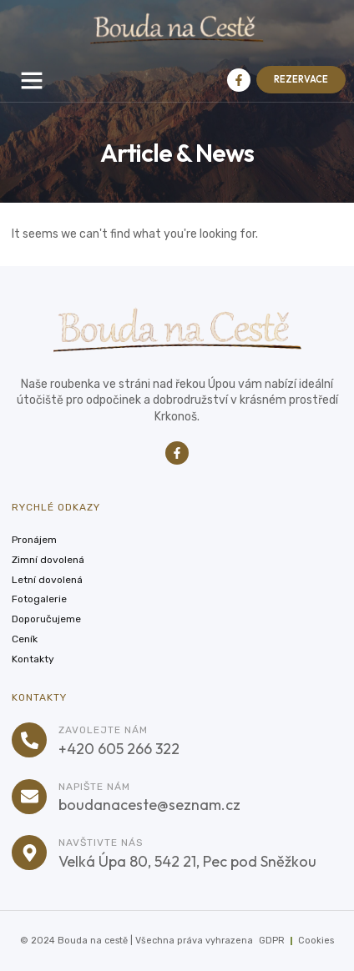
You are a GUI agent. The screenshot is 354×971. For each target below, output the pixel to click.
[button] (31, 80)
